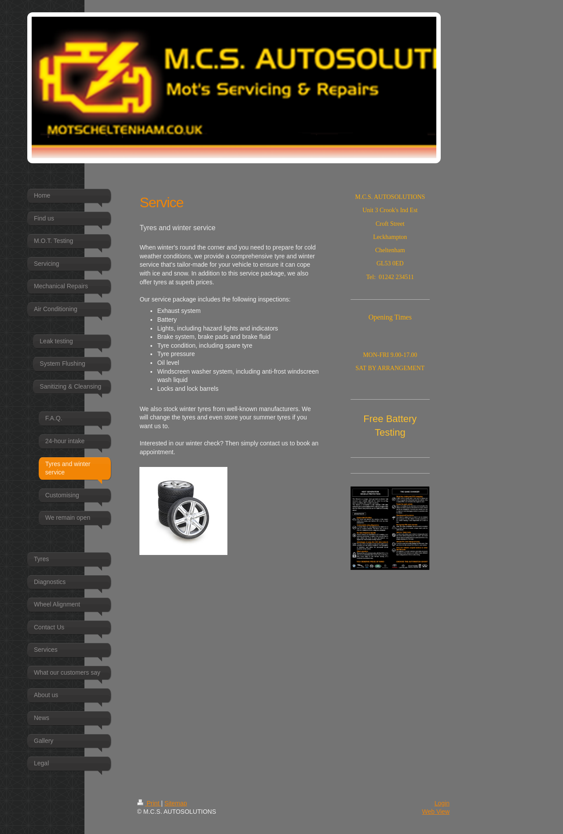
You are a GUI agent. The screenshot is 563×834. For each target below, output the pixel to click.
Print (149, 803)
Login (442, 803)
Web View (436, 811)
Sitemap (176, 803)
